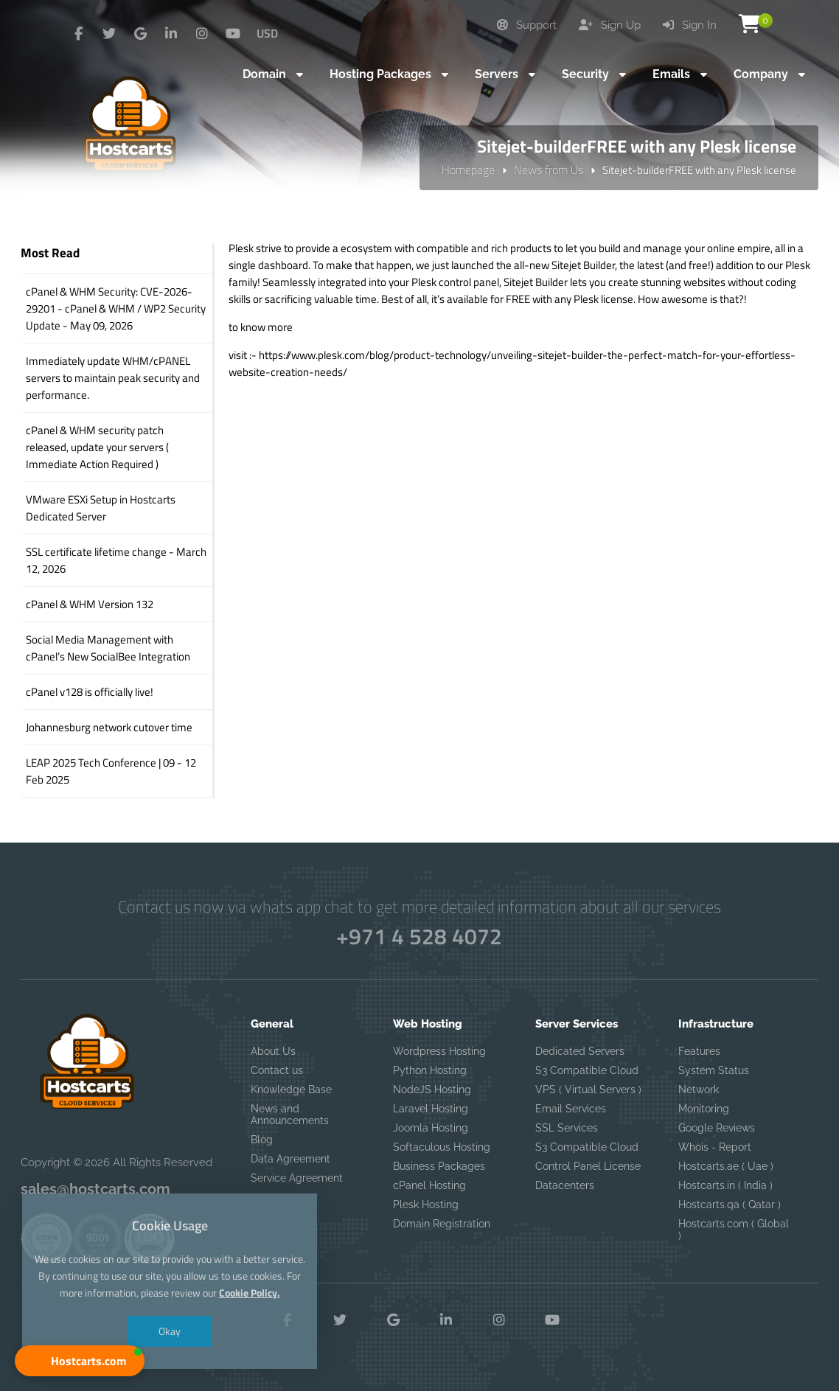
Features (699, 1051)
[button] (80, 1360)
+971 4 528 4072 (420, 936)
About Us (273, 1051)
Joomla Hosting (430, 1128)
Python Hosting (430, 1070)
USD (267, 33)
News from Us (548, 169)
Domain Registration (441, 1224)
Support (527, 25)
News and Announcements (290, 1114)
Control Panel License (588, 1166)
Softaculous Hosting (441, 1147)
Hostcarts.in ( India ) (725, 1185)
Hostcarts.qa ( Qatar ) (729, 1204)
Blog (262, 1140)
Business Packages (439, 1166)
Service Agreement (297, 1178)
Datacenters (564, 1185)
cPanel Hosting (429, 1185)
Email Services (570, 1109)
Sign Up (610, 25)
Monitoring (703, 1109)
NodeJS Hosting (432, 1089)
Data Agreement (290, 1159)
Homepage (468, 169)
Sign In (690, 25)
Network (698, 1089)
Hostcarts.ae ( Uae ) (725, 1166)
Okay (170, 1331)
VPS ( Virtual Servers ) (588, 1089)
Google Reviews (716, 1128)
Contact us (277, 1070)
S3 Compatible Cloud (586, 1070)
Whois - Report (714, 1147)
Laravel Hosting (430, 1109)
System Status (713, 1070)
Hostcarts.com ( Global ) (733, 1229)
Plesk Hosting (426, 1204)
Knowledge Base (291, 1089)
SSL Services (566, 1128)
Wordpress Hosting (439, 1051)
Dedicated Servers (579, 1051)
